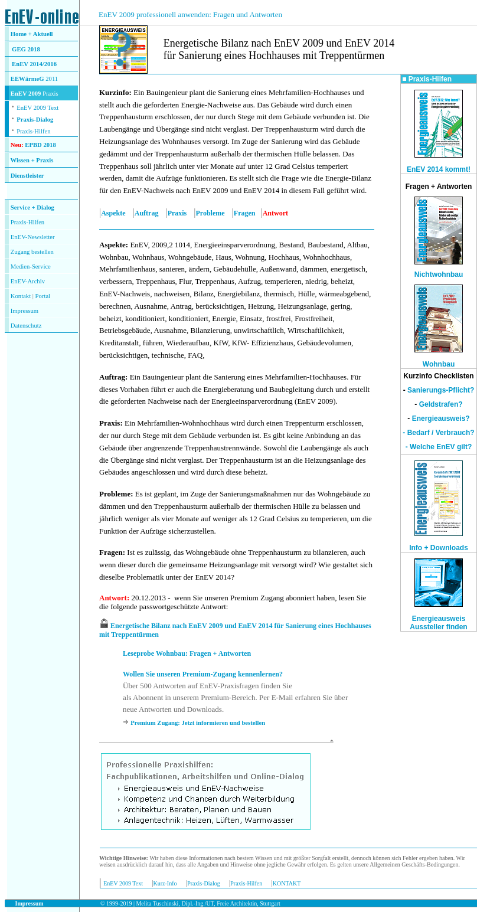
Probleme (210, 213)
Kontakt (21, 296)
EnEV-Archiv (28, 281)
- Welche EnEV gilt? (439, 447)
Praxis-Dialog (35, 119)
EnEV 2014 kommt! (439, 169)
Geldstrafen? (441, 404)
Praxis (177, 213)
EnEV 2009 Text (123, 883)
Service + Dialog (32, 207)
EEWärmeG (27, 79)
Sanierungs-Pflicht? (440, 390)
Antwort (113, 597)
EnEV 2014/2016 (34, 64)
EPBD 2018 (40, 145)
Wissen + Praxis (32, 160)
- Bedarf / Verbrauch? (438, 433)
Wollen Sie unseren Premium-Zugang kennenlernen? (203, 674)
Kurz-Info (165, 883)
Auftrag (147, 213)
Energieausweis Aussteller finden (438, 622)
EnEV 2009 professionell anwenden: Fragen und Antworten (190, 14)
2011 (51, 79)
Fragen (245, 213)
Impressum (24, 311)
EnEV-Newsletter (33, 237)
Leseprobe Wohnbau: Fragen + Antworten (187, 653)
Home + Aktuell (32, 34)
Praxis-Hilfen (33, 131)
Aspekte (113, 213)
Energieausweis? (441, 418)
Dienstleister (27, 175)
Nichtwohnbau (438, 274)
